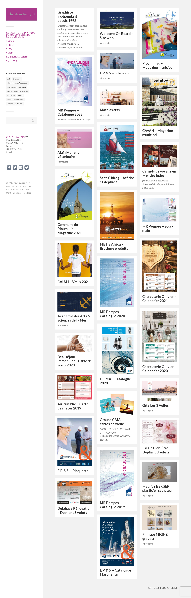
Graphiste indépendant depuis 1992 (67, 16)
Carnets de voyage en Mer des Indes (159, 173)
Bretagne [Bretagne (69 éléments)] (16, 79)
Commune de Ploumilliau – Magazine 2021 (69, 229)
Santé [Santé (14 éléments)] (20, 95)
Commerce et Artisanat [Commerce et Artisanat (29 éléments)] (16, 87)
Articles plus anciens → (164, 588)
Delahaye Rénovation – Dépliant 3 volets (74, 510)
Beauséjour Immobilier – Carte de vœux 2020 (74, 361)
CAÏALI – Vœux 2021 (73, 282)
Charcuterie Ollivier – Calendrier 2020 (159, 369)
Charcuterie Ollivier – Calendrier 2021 (159, 298)
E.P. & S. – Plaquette (73, 471)
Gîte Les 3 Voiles (155, 405)
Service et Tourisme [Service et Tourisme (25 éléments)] (15, 100)
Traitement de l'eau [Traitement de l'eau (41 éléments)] (15, 104)
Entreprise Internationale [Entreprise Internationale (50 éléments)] (17, 91)
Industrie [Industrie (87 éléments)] (11, 95)
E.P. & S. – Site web (114, 73)
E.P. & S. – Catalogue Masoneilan (115, 572)
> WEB (9, 53)
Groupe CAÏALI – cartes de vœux (113, 422)
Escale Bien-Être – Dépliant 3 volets (156, 450)
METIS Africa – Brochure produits (114, 246)
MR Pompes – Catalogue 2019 (112, 505)
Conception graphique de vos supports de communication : (20, 35)
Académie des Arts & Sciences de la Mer (73, 318)
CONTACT (11, 61)
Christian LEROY (22, 183)
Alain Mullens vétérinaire (68, 154)
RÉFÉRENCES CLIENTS (18, 57)
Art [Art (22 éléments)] (8, 79)
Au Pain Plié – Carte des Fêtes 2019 (72, 406)
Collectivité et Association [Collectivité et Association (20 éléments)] (17, 83)
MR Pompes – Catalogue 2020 (112, 314)
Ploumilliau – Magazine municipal (157, 65)
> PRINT (10, 45)
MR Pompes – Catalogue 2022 (70, 112)
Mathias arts (110, 110)
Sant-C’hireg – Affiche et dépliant (117, 180)
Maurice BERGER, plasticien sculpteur (157, 488)
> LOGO (10, 41)
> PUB (9, 49)
